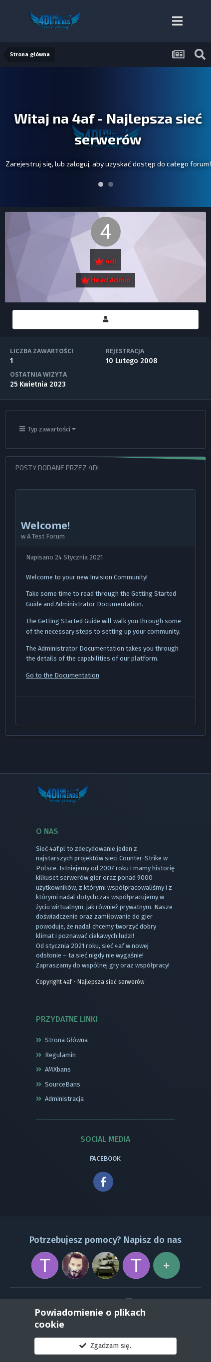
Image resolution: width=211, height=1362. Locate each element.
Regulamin (60, 1055)
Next (198, 137)
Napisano (64, 557)
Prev (13, 137)
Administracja (64, 1098)
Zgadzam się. (105, 1346)
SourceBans (62, 1084)
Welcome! (45, 525)
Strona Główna (66, 1040)
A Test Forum (46, 536)
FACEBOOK (105, 1158)
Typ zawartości (47, 429)
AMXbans (58, 1069)
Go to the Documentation (62, 675)
